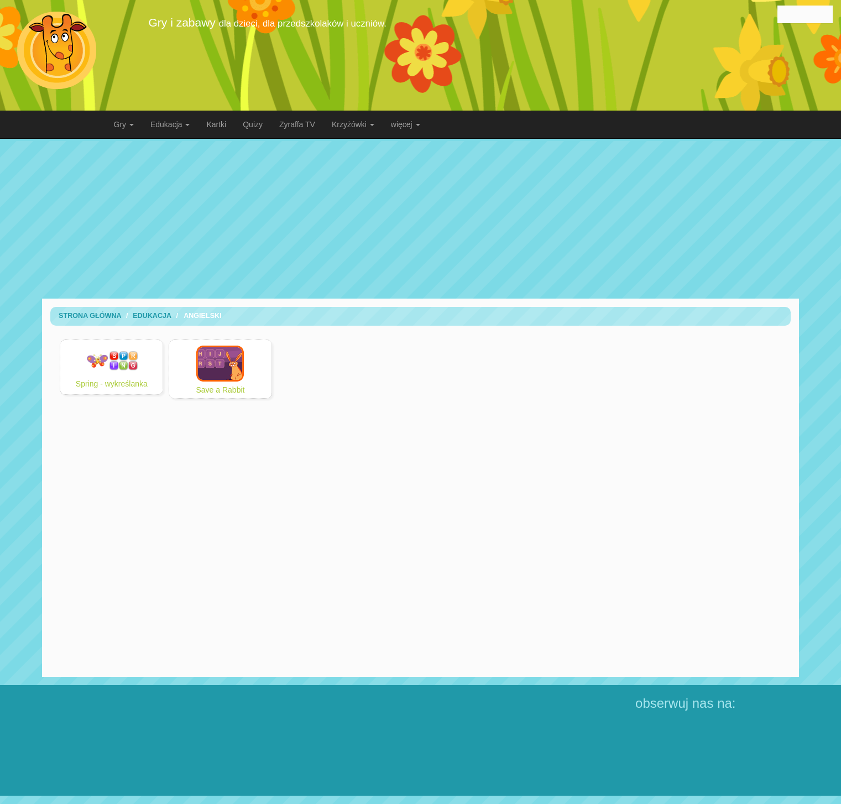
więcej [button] (405, 124)
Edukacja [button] (170, 124)
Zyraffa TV (297, 124)
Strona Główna (90, 316)
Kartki (216, 124)
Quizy (253, 124)
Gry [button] (124, 124)
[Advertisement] (421, 218)
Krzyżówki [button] (353, 124)
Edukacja (152, 316)
